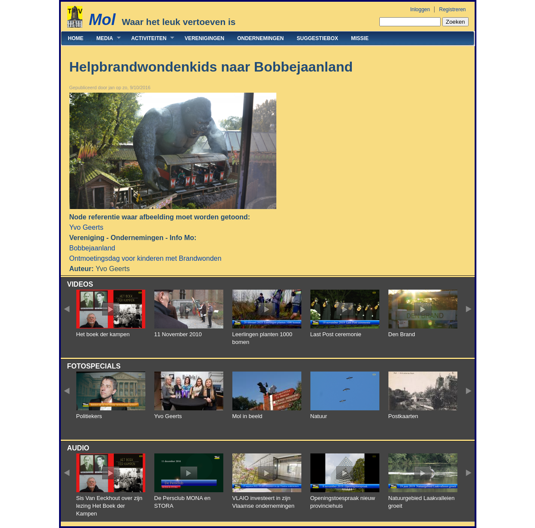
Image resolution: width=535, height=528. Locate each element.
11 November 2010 (178, 334)
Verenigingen (204, 38)
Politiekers (89, 416)
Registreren (452, 9)
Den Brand (401, 334)
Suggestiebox (317, 38)
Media (105, 38)
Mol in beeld (247, 416)
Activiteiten (149, 38)
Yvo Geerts (86, 227)
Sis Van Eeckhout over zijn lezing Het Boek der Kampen (109, 506)
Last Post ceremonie (336, 334)
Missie (360, 38)
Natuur (318, 416)
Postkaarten (403, 416)
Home (76, 38)
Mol (102, 19)
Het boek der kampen (103, 334)
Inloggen (420, 9)
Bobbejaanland (92, 248)
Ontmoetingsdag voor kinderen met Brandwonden (145, 258)
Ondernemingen (260, 38)
